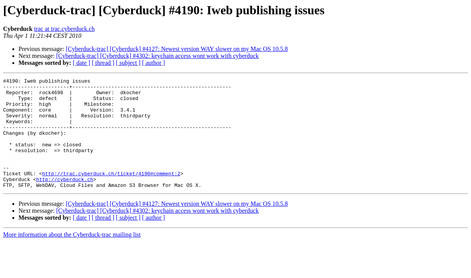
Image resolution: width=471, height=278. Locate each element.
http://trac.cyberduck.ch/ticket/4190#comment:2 (111, 193)
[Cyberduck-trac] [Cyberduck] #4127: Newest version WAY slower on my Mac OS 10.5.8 (177, 49)
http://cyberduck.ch (64, 200)
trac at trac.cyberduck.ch (64, 28)
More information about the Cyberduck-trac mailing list (72, 256)
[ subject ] (128, 62)
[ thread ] (103, 62)
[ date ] (81, 62)
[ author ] (153, 62)
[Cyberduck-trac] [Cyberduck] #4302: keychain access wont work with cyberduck (157, 56)
